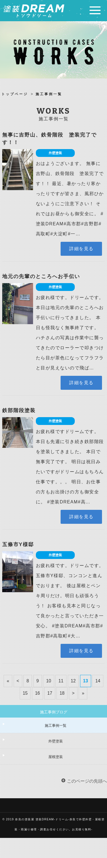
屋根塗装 (55, 757)
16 (37, 693)
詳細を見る (81, 248)
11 (60, 680)
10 (48, 680)
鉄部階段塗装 (19, 410)
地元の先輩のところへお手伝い (41, 276)
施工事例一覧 (55, 725)
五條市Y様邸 (18, 544)
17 (49, 693)
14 (97, 680)
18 (61, 693)
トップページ (14, 94)
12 (73, 680)
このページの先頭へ (87, 781)
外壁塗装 (55, 741)
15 (25, 693)
